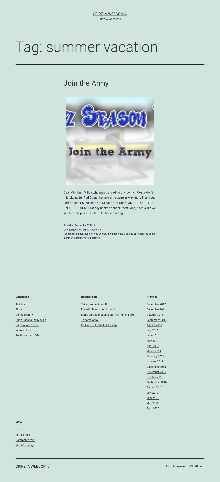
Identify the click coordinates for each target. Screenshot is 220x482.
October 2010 (155, 377)
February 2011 (155, 356)
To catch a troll (90, 319)
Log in (19, 429)
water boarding (91, 237)
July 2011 (152, 330)
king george (100, 233)
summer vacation (73, 237)
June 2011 (153, 335)
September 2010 (157, 382)
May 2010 (153, 403)
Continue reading (111, 213)
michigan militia (116, 233)
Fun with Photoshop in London (99, 309)
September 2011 (157, 319)
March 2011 (154, 351)
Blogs (19, 309)
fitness (79, 233)
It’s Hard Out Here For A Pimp (99, 325)
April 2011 (153, 346)
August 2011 (154, 325)
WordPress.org (25, 445)
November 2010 (156, 372)
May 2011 (153, 340)
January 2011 (155, 361)
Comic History (24, 314)
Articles (20, 304)
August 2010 (154, 387)
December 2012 (156, 304)
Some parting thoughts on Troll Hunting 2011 (108, 314)
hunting (88, 233)
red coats (150, 233)
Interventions (23, 330)
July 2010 (152, 392)
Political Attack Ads (27, 335)
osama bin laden (135, 233)
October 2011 (155, 314)
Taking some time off (94, 304)
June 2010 (153, 398)
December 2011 (156, 309)
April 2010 (153, 408)
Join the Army (86, 83)
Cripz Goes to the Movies (31, 319)
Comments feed (25, 440)
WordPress (197, 466)
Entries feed (23, 434)
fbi (73, 233)
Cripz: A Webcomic (110, 14)
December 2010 (156, 366)
